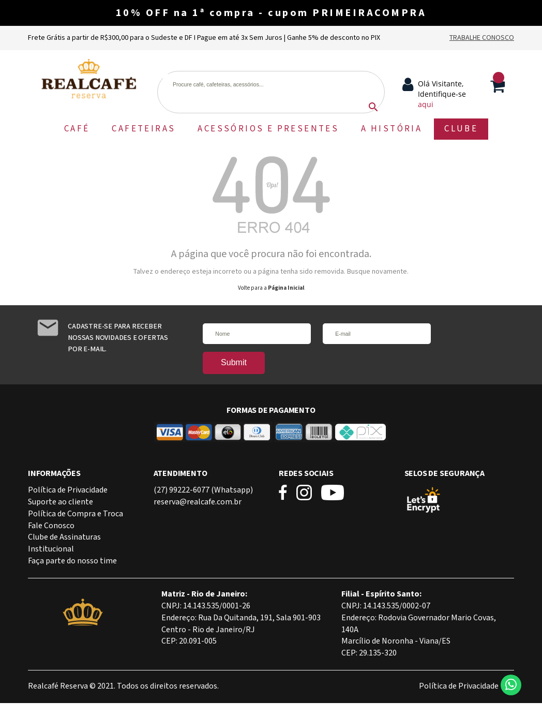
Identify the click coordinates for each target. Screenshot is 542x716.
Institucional (51, 549)
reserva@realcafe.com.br (198, 502)
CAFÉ (77, 129)
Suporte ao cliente (60, 502)
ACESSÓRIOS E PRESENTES (268, 129)
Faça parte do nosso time (72, 561)
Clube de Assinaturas (64, 537)
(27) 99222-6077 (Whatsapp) (203, 490)
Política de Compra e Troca (75, 514)
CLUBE (461, 129)
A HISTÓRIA (391, 129)
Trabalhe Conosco (481, 37)
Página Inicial (286, 288)
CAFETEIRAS (143, 129)
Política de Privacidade (68, 490)
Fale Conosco (51, 525)
